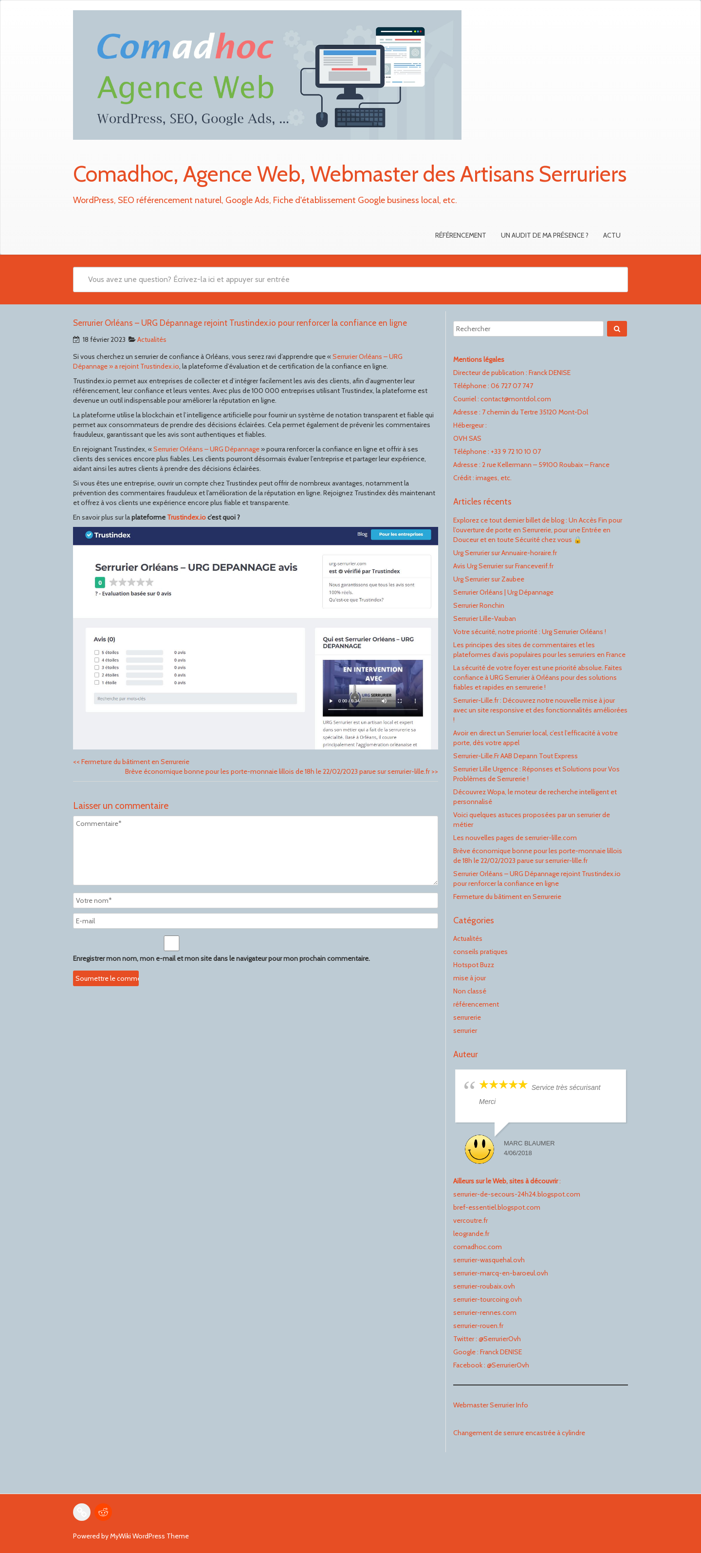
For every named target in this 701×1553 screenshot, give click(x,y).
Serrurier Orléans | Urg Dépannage (503, 592)
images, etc (493, 477)
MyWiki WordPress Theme (149, 1536)
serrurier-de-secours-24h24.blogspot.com (516, 1194)
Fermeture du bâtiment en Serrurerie (131, 761)
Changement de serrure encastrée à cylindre (519, 1432)
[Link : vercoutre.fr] (82, 1512)
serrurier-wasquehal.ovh (489, 1259)
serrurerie (467, 1017)
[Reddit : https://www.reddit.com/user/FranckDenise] (103, 1512)
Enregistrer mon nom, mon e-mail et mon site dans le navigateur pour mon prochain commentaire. (221, 958)
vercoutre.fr (470, 1220)
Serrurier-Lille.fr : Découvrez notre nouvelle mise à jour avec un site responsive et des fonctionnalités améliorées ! (540, 710)
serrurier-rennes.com (485, 1312)
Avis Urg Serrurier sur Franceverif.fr (503, 565)
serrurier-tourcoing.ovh (487, 1299)
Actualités (151, 339)
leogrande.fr (471, 1233)
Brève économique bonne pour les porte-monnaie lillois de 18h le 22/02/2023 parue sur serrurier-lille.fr (281, 771)
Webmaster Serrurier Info (490, 1405)
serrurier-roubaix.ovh (484, 1286)
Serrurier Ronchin (478, 605)
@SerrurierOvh (500, 1338)
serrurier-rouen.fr (478, 1325)
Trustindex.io (186, 517)
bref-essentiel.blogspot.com (496, 1207)
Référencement (460, 235)
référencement (476, 1004)
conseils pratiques (480, 951)
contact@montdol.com (515, 398)
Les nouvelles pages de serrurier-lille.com (515, 837)
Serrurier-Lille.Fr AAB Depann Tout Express (515, 755)
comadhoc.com (477, 1246)
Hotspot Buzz (473, 964)
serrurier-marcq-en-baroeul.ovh (500, 1273)
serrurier (465, 1030)
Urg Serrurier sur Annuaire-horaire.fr (505, 552)
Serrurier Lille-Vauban (484, 618)
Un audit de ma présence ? (545, 235)
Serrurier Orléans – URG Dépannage (206, 449)
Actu (612, 235)
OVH (460, 438)
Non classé (469, 991)
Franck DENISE (501, 1351)
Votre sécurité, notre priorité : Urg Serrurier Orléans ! (529, 631)
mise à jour (469, 977)
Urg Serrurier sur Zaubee (488, 579)
